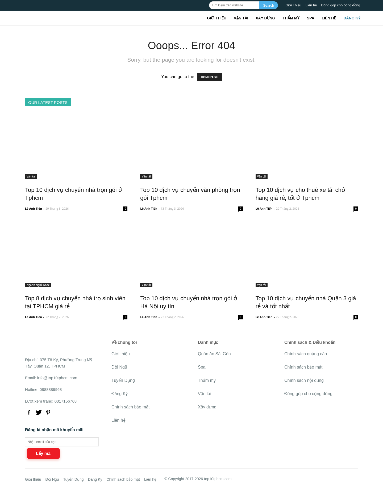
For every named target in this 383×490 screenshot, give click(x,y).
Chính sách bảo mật (130, 407)
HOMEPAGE (209, 77)
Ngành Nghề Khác (38, 285)
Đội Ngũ (119, 367)
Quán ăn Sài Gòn (214, 354)
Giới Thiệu (293, 5)
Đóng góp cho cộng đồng (340, 5)
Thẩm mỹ (290, 18)
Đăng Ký (352, 18)
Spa (310, 18)
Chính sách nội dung (304, 380)
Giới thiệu (216, 18)
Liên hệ (311, 5)
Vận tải (241, 18)
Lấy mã (43, 453)
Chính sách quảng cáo (305, 354)
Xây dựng (265, 18)
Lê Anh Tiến (33, 208)
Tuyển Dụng (123, 380)
